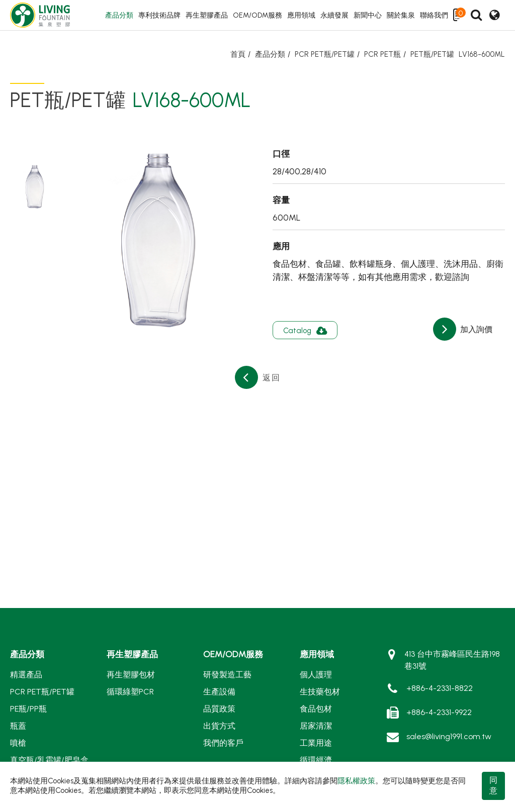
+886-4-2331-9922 (439, 712)
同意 (493, 785)
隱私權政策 (356, 780)
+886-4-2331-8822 (439, 688)
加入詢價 (475, 329)
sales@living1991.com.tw (448, 736)
